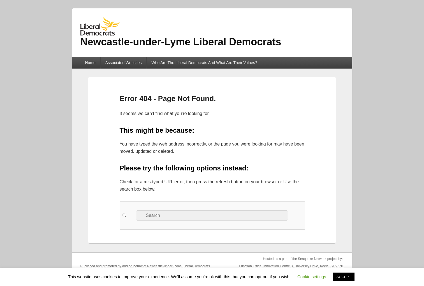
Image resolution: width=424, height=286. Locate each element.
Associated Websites (123, 62)
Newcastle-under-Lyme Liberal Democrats (180, 42)
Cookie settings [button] (311, 276)
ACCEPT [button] (344, 277)
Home (90, 62)
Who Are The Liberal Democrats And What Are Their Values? (204, 62)
